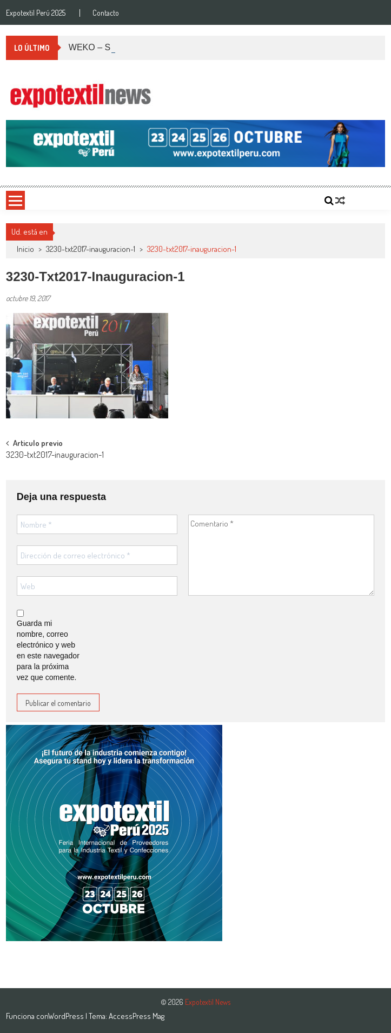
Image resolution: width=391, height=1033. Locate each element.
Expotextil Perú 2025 (35, 13)
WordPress (66, 1016)
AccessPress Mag (136, 1016)
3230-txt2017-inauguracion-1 (90, 249)
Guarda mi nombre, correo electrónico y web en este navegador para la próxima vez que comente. (48, 650)
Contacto (105, 13)
